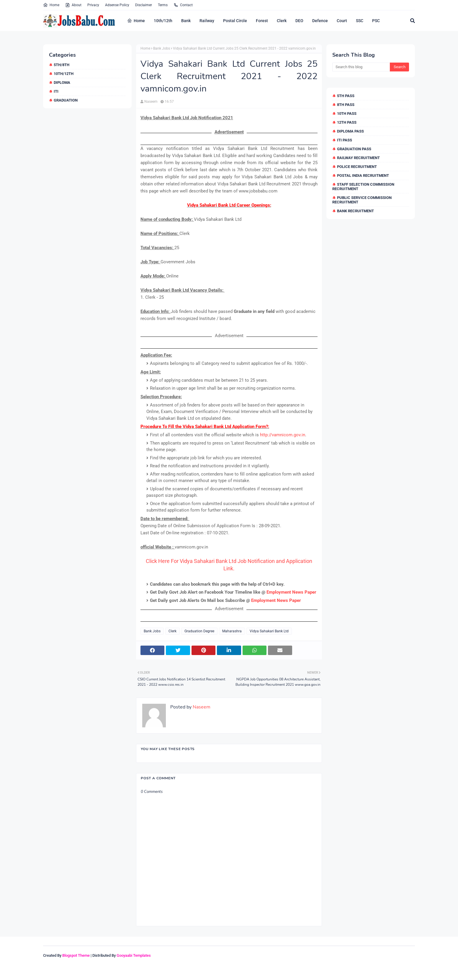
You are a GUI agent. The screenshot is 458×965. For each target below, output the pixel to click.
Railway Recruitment (358, 158)
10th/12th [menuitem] (163, 20)
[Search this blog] (361, 67)
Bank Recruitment (355, 211)
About (73, 5)
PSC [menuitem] (376, 20)
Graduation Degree (199, 631)
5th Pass (345, 96)
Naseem (151, 101)
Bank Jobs (161, 48)
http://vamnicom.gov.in (282, 434)
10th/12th (63, 73)
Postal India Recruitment (363, 175)
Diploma (62, 82)
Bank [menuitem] (186, 20)
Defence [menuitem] (320, 20)
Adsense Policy (117, 5)
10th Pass (346, 113)
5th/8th (61, 65)
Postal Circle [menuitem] (235, 20)
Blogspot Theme (76, 955)
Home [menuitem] (136, 20)
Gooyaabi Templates (134, 955)
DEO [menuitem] (299, 20)
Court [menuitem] (342, 20)
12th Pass (346, 122)
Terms (163, 5)
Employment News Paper (291, 592)
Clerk (172, 631)
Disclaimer (143, 5)
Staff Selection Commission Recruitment (363, 186)
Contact (183, 5)
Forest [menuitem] (262, 20)
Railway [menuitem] (206, 20)
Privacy (93, 5)
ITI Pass (344, 140)
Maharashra (232, 631)
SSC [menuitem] (359, 20)
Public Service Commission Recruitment (362, 199)
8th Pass (345, 104)
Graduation (66, 100)
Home (51, 5)
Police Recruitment (357, 166)
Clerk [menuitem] (282, 20)
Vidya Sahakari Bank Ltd (269, 631)
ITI (56, 91)
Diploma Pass (350, 131)
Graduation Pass (354, 149)
